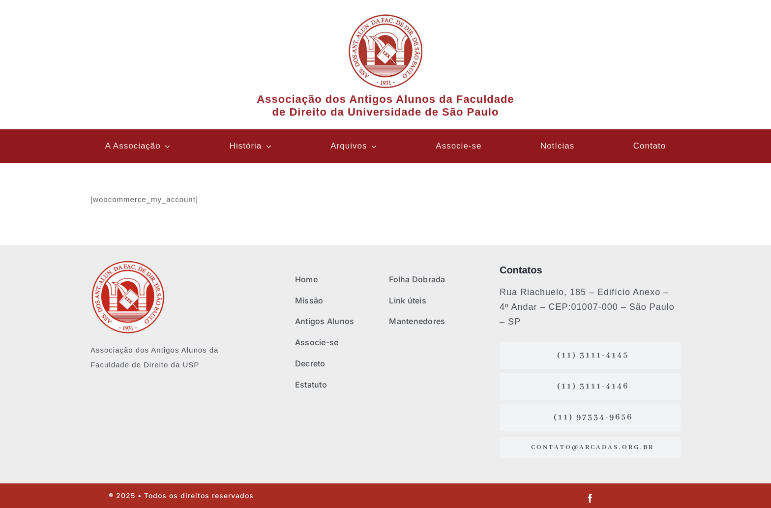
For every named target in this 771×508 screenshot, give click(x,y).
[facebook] (590, 498)
